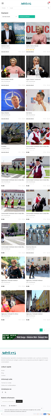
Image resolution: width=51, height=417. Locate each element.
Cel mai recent (6, 16)
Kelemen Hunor (5, 46)
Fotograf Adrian (5, 148)
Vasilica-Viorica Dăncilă (32, 46)
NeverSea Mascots (31, 247)
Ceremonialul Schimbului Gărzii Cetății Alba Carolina (38, 146)
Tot (4, 405)
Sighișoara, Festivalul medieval (9, 280)
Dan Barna (29, 113)
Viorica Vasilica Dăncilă (7, 79)
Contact (3, 375)
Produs (4, 8)
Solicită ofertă (5, 52)
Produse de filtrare (24, 16)
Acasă (2, 370)
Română (13, 405)
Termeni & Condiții (6, 383)
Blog (2, 373)
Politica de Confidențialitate (8, 385)
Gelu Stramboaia (5, 48)
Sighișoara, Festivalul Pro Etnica (9, 314)
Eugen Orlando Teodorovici (33, 79)
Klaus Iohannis (5, 113)
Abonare (19, 401)
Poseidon (3, 146)
